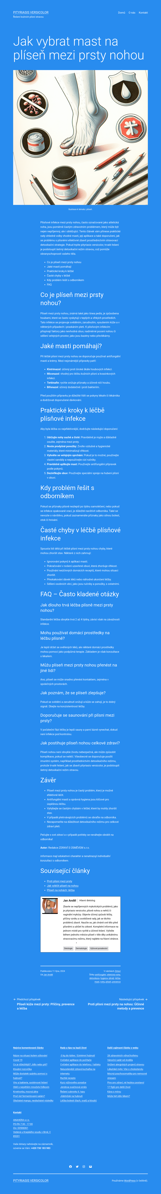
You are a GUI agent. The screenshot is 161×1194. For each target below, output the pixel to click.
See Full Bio (69, 942)
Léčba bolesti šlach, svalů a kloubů (78, 1100)
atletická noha (113, 974)
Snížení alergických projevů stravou (125, 1064)
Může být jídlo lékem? (118, 1096)
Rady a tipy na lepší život (73, 1047)
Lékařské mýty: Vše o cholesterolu (125, 1069)
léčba (117, 978)
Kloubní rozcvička (22, 1069)
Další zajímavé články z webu (122, 1047)
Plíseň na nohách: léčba (61, 890)
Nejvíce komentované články (28, 1047)
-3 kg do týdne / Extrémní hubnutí (77, 1055)
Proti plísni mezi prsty (59, 881)
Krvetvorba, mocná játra (25, 1091)
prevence (116, 982)
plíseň (108, 982)
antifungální (100, 974)
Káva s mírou (114, 1091)
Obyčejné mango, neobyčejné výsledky (33, 1100)
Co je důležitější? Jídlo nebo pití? (30, 1064)
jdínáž (111, 978)
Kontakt (143, 12)
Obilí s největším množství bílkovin (31, 1087)
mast (97, 982)
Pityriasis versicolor (31, 12)
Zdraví (118, 971)
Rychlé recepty (68, 1078)
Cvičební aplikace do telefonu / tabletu (80, 1064)
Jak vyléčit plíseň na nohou (62, 885)
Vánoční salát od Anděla (120, 1060)
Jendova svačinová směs (73, 1087)
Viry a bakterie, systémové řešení (30, 1082)
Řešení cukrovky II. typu (72, 1091)
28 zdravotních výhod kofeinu (122, 1055)
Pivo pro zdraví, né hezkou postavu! (125, 1082)
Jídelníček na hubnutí (71, 1096)
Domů (121, 12)
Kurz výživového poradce (73, 1082)
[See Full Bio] (76, 943)
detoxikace (94, 978)
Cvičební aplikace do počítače (76, 1060)
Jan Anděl (48, 974)
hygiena (104, 978)
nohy (102, 982)
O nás (132, 12)
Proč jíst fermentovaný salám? (29, 1096)
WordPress (130, 1180)
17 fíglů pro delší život (118, 1087)
